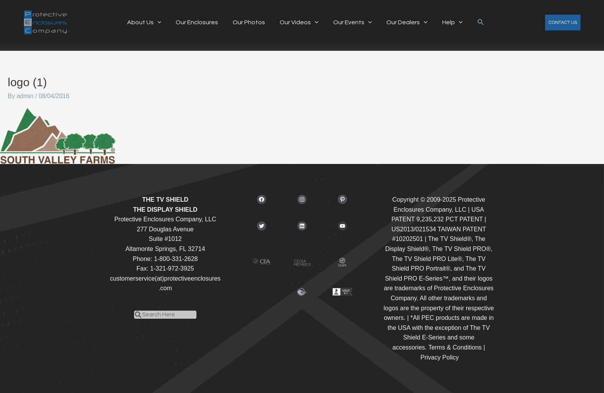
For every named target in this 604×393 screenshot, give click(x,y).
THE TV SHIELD (165, 199)
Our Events (350, 22)
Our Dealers (402, 22)
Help (445, 22)
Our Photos (251, 22)
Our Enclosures (201, 22)
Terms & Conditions (455, 347)
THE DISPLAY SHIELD (165, 209)
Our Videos (299, 22)
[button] (472, 22)
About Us (151, 22)
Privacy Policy (439, 357)
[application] (164, 22)
